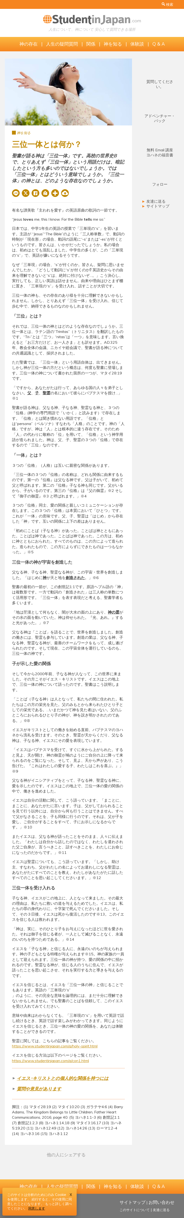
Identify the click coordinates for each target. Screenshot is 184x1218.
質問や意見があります (39, 1089)
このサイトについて (135, 1210)
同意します (36, 1208)
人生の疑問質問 (62, 44)
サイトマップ (155, 206)
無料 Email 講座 (159, 152)
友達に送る (154, 201)
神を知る (113, 44)
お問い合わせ (161, 1202)
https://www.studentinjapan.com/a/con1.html (50, 1060)
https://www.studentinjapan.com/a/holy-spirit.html (55, 1046)
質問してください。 (159, 84)
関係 (90, 44)
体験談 (137, 44)
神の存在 (28, 44)
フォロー (159, 184)
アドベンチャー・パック (159, 118)
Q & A (158, 44)
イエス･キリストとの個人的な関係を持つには (63, 1078)
